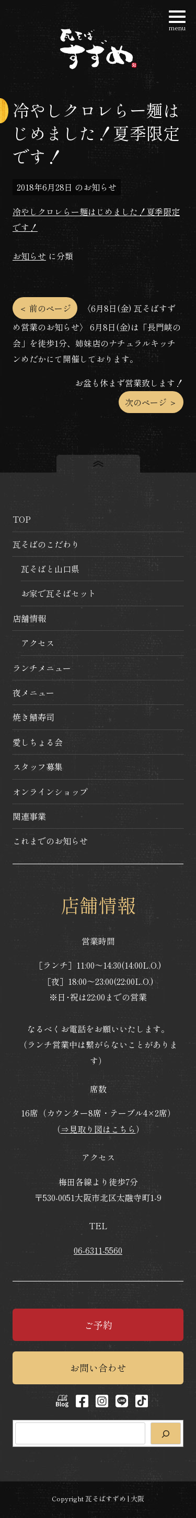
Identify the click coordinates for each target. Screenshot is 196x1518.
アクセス (37, 643)
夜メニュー (33, 692)
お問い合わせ (98, 1367)
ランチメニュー (42, 668)
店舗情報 (29, 618)
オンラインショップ (50, 791)
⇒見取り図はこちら (98, 1129)
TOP (22, 519)
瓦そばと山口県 (50, 568)
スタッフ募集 (38, 766)
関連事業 (29, 816)
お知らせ (29, 256)
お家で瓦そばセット (58, 593)
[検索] (166, 1433)
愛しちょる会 (38, 742)
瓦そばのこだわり (46, 544)
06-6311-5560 (98, 1250)
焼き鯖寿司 (33, 717)
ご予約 (98, 1325)
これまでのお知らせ (50, 840)
